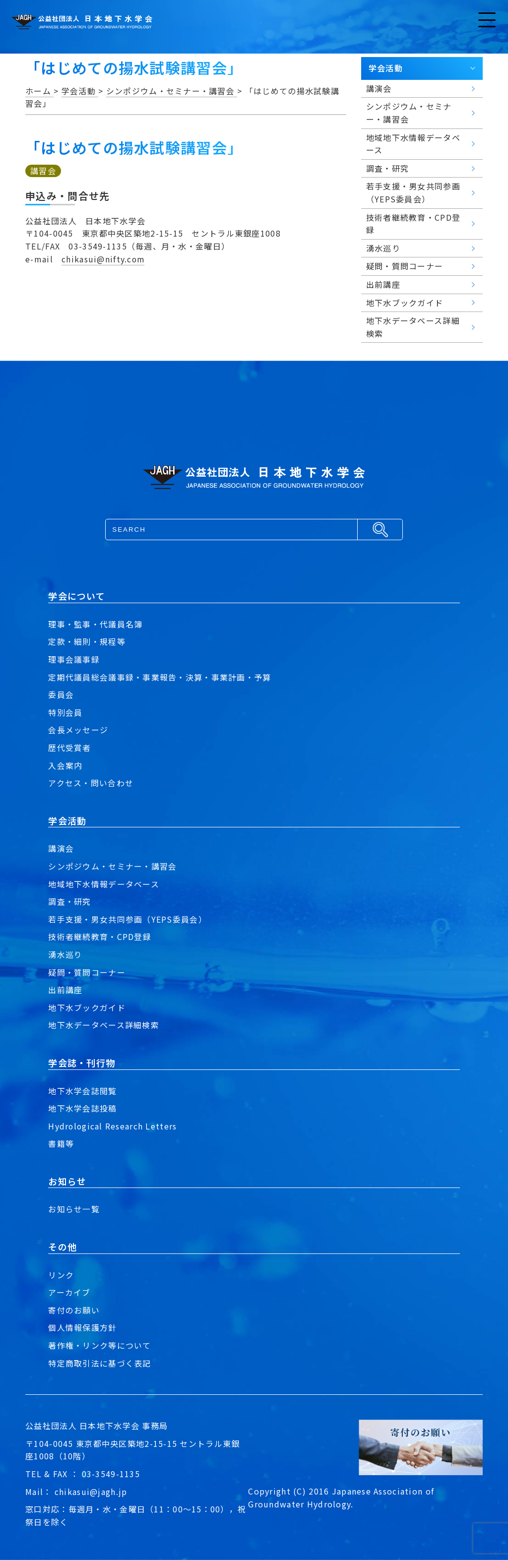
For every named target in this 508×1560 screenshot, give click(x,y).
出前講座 (65, 990)
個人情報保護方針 (82, 1327)
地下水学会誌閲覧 (82, 1091)
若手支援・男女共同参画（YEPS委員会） (127, 919)
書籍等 (61, 1143)
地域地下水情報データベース (103, 884)
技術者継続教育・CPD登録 (99, 936)
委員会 (61, 694)
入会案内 (65, 765)
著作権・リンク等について (99, 1345)
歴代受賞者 (69, 747)
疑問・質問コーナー (87, 972)
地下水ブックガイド (87, 1007)
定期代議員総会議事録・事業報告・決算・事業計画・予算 (159, 677)
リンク (61, 1275)
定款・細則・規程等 (87, 641)
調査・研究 (69, 901)
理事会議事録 (74, 659)
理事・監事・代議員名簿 (95, 624)
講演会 (61, 848)
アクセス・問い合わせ (90, 783)
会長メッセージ (78, 730)
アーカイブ (69, 1292)
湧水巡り (65, 954)
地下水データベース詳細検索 (103, 1025)
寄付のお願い (74, 1310)
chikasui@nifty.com (103, 259)
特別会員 (65, 712)
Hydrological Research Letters (113, 1126)
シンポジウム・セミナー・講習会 (112, 866)
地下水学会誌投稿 (82, 1108)
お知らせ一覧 (74, 1209)
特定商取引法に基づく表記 (99, 1363)
